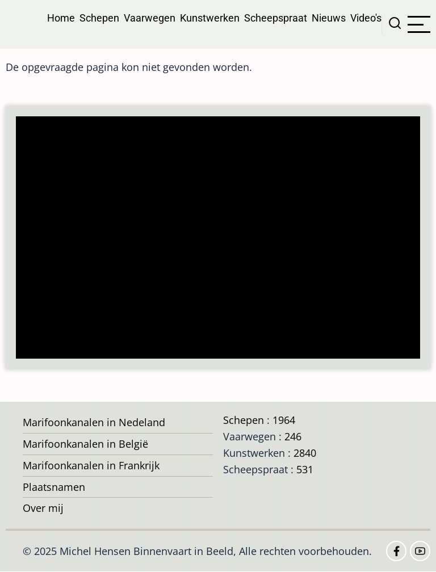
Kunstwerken (210, 18)
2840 (305, 453)
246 (292, 436)
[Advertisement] (221, 238)
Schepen (99, 18)
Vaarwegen (149, 18)
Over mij (43, 508)
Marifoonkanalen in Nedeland (94, 422)
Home (61, 18)
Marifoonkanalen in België (85, 444)
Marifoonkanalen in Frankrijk (91, 465)
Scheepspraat (275, 18)
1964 (283, 420)
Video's (366, 18)
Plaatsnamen (54, 487)
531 (304, 469)
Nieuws (329, 18)
